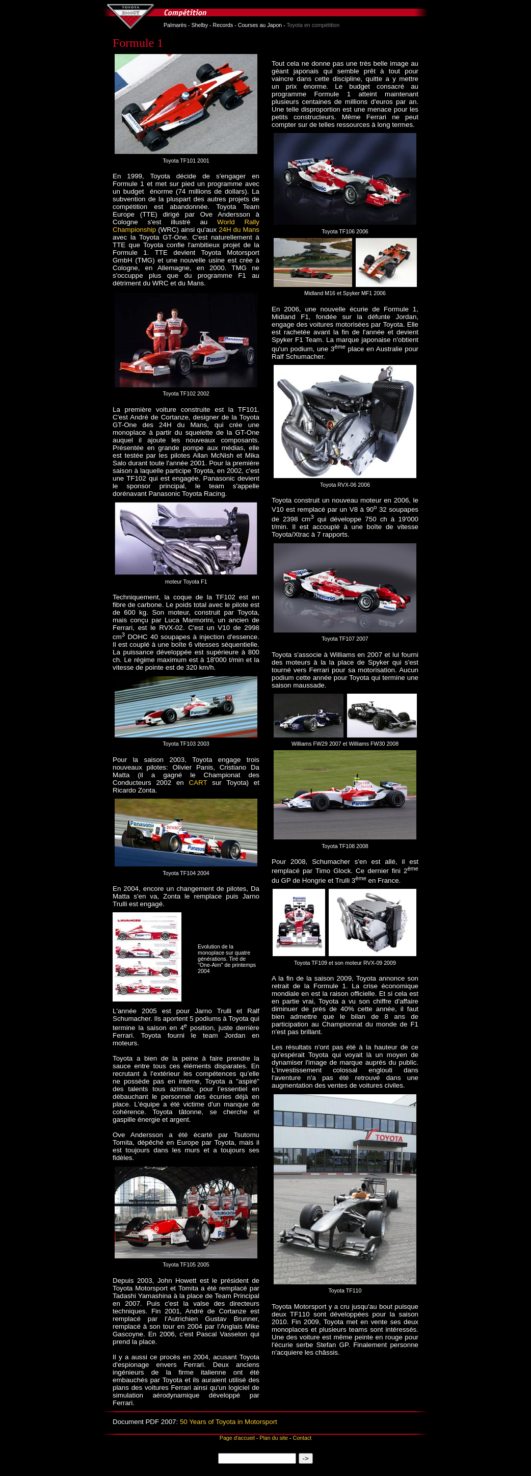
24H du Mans (239, 229)
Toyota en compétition (313, 25)
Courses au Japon (260, 25)
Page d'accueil (237, 1438)
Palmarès (175, 25)
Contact (302, 1438)
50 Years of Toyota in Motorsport (228, 1422)
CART (198, 782)
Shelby (200, 25)
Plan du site (273, 1438)
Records (223, 25)
